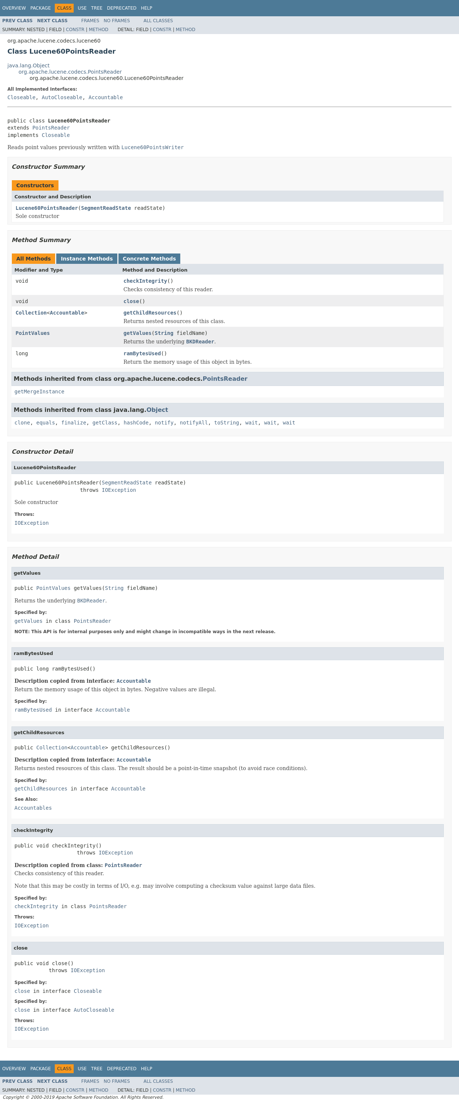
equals (45, 423)
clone (22, 423)
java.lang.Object (28, 65)
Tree (97, 8)
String (164, 333)
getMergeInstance (39, 391)
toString (226, 423)
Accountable (105, 97)
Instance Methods (87, 259)
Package (40, 8)
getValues (138, 333)
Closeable (21, 97)
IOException (119, 490)
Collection (31, 313)
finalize (73, 423)
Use (82, 8)
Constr (75, 29)
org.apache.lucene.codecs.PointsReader (70, 72)
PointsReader (51, 128)
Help (147, 8)
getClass (105, 423)
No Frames (117, 20)
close (131, 301)
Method (98, 29)
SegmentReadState (106, 208)
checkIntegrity (145, 281)
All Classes (158, 20)
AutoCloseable (62, 97)
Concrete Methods (149, 259)
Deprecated (122, 8)
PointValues (33, 333)
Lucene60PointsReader (47, 208)
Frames (90, 20)
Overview (14, 8)
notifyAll (194, 423)
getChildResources (150, 313)
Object (157, 409)
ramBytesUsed (142, 353)
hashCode (136, 423)
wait (251, 423)
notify (164, 423)
